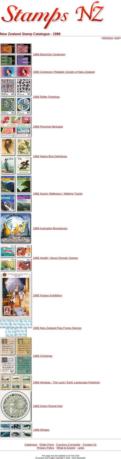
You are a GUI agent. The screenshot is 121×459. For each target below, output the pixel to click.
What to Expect (65, 447)
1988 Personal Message (48, 126)
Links (81, 447)
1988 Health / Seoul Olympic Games (55, 258)
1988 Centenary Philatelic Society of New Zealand (64, 72)
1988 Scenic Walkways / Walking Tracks (58, 193)
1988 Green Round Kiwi (47, 406)
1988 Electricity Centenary (49, 54)
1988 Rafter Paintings (46, 96)
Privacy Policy (45, 447)
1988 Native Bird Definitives (50, 156)
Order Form (47, 444)
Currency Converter (68, 444)
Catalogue (31, 444)
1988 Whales (41, 429)
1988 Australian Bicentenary (50, 228)
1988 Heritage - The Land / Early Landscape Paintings (66, 382)
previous (108, 37)
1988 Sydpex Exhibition (47, 295)
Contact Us (89, 444)
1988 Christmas (42, 355)
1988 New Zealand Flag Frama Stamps (57, 328)
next (117, 37)
